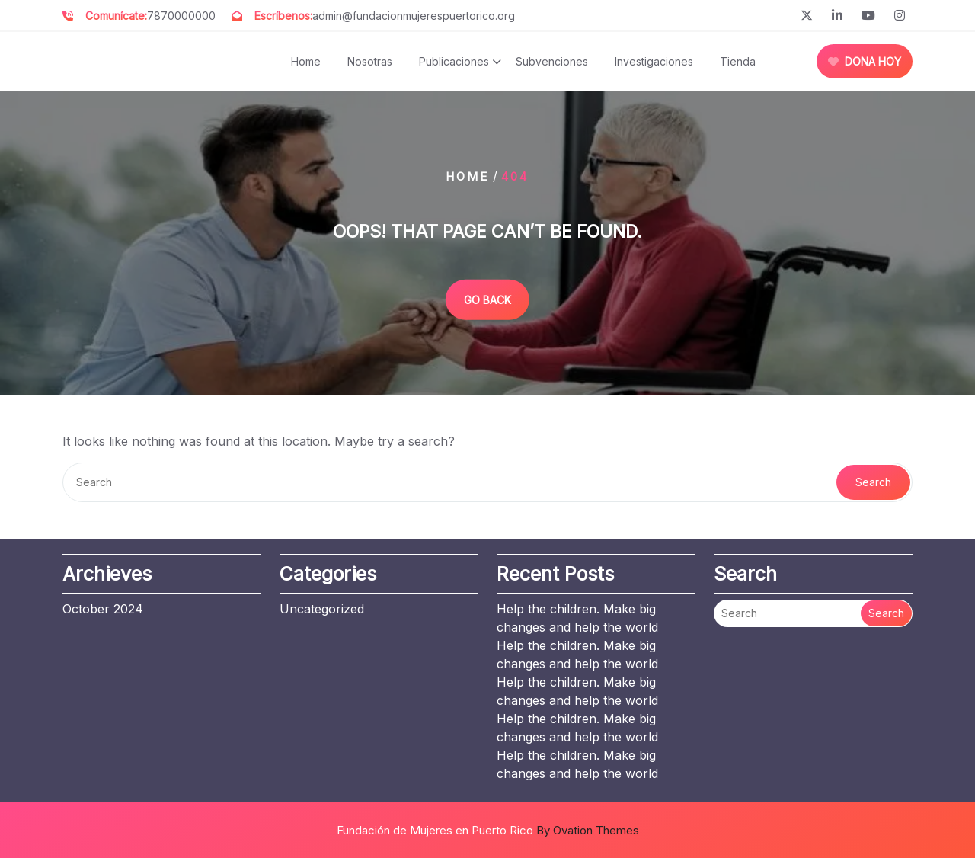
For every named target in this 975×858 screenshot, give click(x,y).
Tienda (738, 61)
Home (306, 61)
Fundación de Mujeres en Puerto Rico (488, 830)
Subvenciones (552, 61)
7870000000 (181, 15)
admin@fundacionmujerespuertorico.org (413, 15)
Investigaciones (654, 61)
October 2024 (102, 608)
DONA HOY (864, 61)
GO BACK (487, 299)
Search (873, 481)
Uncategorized (322, 608)
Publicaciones (454, 61)
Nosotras (369, 61)
